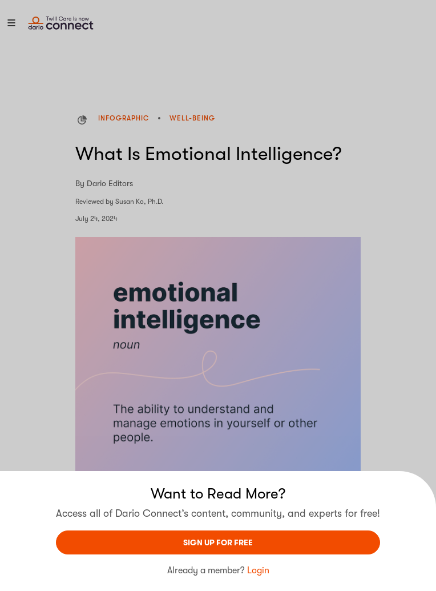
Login (258, 570)
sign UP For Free (218, 542)
